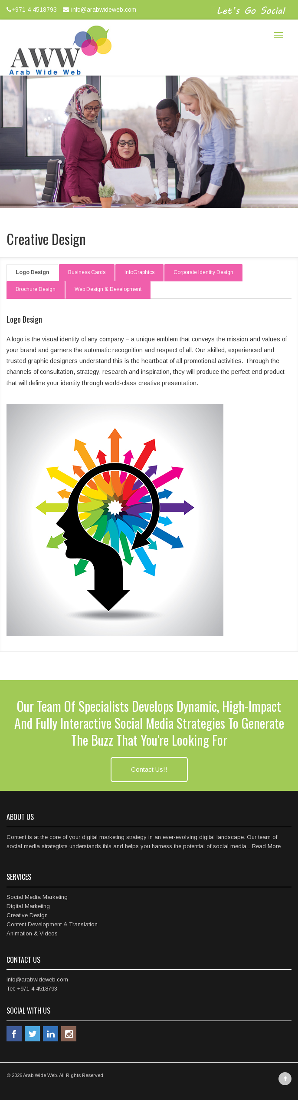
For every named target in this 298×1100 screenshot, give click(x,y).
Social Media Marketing (37, 897)
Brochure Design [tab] (36, 289)
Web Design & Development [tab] (108, 289)
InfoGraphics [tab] (139, 272)
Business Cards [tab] (86, 272)
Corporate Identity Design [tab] (203, 272)
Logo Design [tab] (32, 272)
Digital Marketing (28, 906)
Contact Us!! (149, 769)
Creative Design (27, 915)
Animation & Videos (32, 933)
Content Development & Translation (52, 924)
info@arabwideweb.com (98, 9)
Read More (266, 846)
